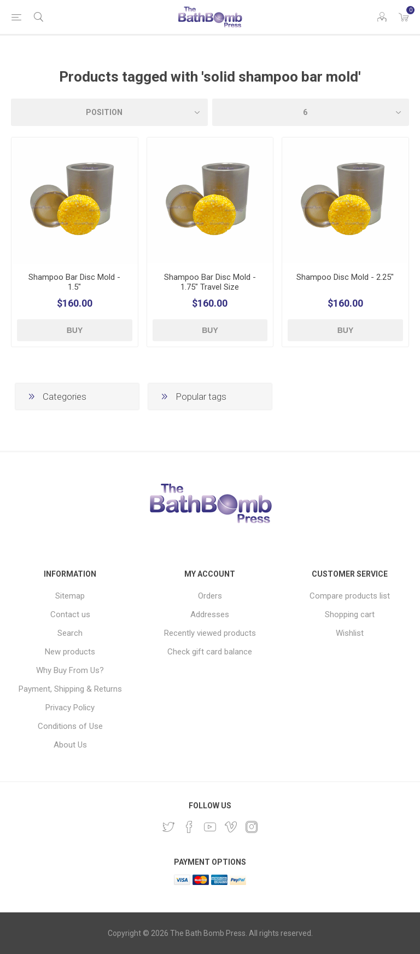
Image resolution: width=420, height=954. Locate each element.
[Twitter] (168, 827)
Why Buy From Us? (70, 670)
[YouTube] (210, 827)
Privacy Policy (70, 707)
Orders (210, 596)
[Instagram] (251, 827)
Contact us (70, 614)
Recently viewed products (210, 633)
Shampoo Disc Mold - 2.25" (345, 277)
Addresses (209, 614)
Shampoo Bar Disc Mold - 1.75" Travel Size (210, 282)
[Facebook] (189, 827)
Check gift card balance (209, 652)
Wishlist (350, 633)
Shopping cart (350, 614)
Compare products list (350, 596)
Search (70, 633)
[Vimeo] (231, 827)
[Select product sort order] (109, 112)
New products (70, 652)
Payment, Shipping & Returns (70, 689)
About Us (70, 745)
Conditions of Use (70, 726)
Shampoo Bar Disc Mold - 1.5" (74, 282)
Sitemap (70, 596)
